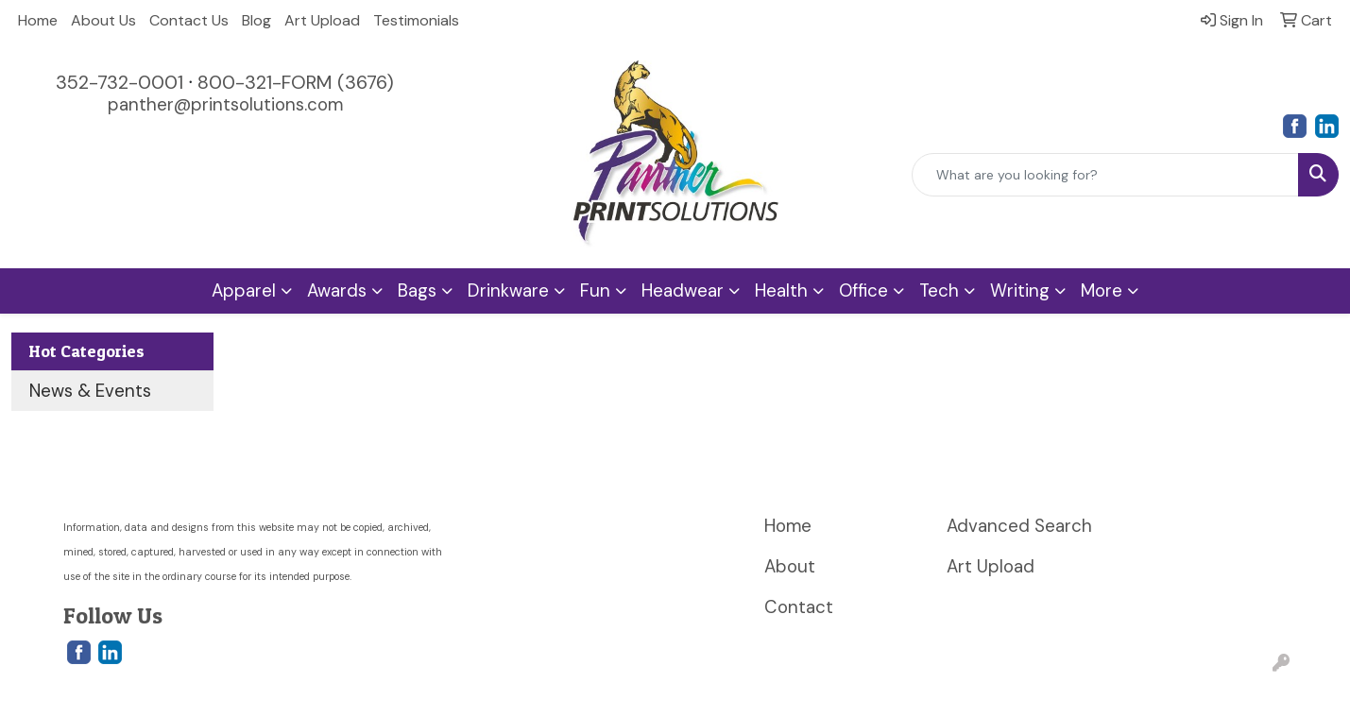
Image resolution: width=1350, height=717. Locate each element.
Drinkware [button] (508, 290)
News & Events (90, 390)
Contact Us (189, 20)
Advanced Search (1019, 526)
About (789, 566)
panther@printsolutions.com (225, 104)
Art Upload (322, 20)
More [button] (1101, 290)
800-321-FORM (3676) (295, 82)
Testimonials (416, 20)
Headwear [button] (682, 290)
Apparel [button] (244, 290)
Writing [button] (1020, 290)
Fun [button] (595, 290)
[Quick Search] (1105, 174)
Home (38, 20)
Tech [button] (939, 290)
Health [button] (781, 290)
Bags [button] (417, 290)
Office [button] (863, 290)
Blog (256, 20)
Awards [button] (337, 290)
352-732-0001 (119, 82)
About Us (103, 20)
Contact (798, 607)
